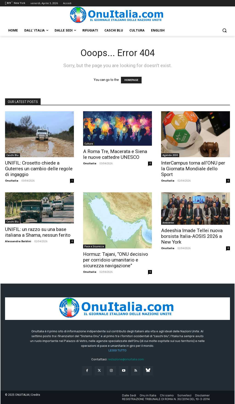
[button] (224, 30)
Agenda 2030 (170, 155)
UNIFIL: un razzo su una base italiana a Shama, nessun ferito (37, 232)
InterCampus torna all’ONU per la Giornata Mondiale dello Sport (193, 168)
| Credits (35, 394)
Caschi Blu (12, 155)
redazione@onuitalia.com (126, 359)
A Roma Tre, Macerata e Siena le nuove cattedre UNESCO (115, 154)
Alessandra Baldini (18, 241)
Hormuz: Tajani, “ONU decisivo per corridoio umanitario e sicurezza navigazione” (115, 259)
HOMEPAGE (131, 80)
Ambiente (168, 222)
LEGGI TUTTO (117, 350)
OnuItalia (11, 180)
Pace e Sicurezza (94, 246)
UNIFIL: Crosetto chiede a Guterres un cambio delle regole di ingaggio (39, 168)
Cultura (88, 143)
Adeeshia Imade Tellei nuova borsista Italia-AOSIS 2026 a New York (192, 236)
